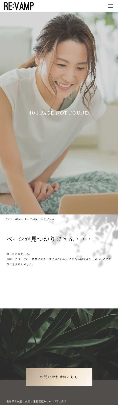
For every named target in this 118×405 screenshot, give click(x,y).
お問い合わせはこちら (59, 376)
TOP (9, 219)
